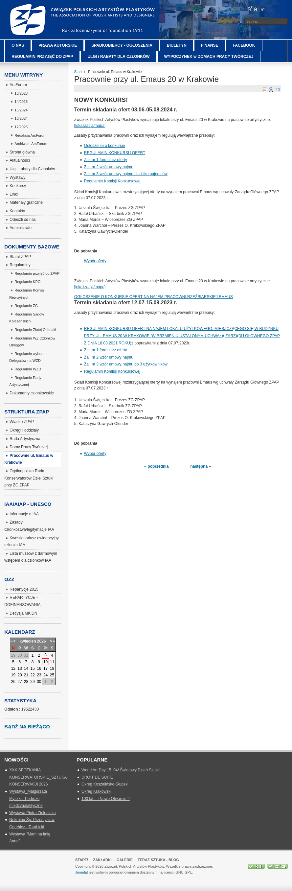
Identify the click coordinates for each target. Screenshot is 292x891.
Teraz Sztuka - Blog (158, 860)
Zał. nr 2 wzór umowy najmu (108, 167)
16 (39, 668)
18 (52, 668)
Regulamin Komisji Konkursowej (112, 181)
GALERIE (125, 860)
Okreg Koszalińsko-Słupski (104, 784)
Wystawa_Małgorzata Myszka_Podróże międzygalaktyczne (28, 798)
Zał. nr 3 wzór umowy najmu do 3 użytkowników (126, 364)
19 (13, 675)
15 (32, 668)
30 (39, 681)
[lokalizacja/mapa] (89, 125)
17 (45, 668)
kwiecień (27, 641)
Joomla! (81, 872)
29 (32, 681)
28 (26, 681)
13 (19, 668)
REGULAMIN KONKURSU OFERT (114, 153)
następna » (200, 466)
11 (52, 662)
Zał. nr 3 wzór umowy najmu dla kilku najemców (126, 174)
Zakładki (102, 860)
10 (45, 662)
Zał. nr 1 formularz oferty (105, 159)
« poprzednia (156, 466)
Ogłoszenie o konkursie (104, 145)
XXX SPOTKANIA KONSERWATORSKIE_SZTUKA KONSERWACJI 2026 (38, 777)
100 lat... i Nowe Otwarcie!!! (105, 798)
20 (19, 675)
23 (39, 675)
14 (26, 668)
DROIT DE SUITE (97, 777)
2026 (41, 641)
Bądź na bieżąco (27, 726)
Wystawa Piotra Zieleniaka (32, 812)
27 (19, 681)
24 (45, 675)
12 (13, 668)
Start (78, 72)
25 (52, 675)
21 (26, 675)
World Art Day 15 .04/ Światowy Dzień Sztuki (120, 770)
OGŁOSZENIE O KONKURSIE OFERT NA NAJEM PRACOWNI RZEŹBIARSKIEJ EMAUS (153, 296)
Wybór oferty (95, 261)
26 (13, 681)
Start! (81, 860)
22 (32, 675)
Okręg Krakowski (96, 791)
